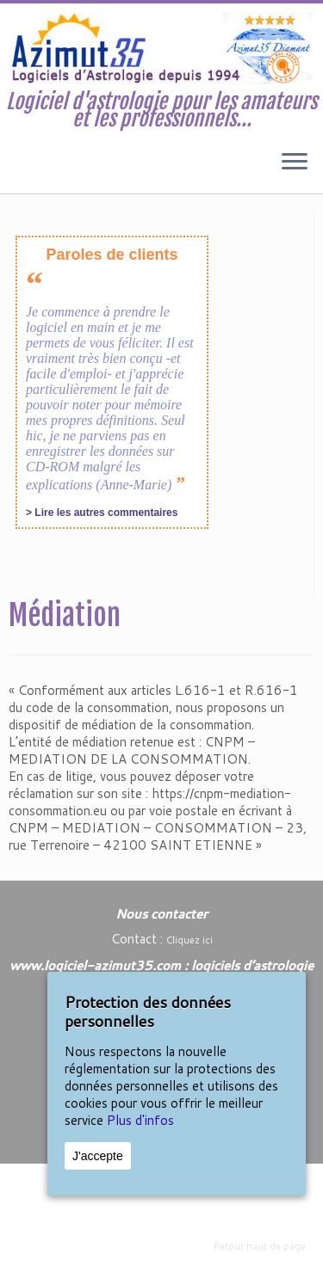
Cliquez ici (189, 940)
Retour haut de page (260, 1246)
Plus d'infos (140, 1120)
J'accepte (97, 1156)
